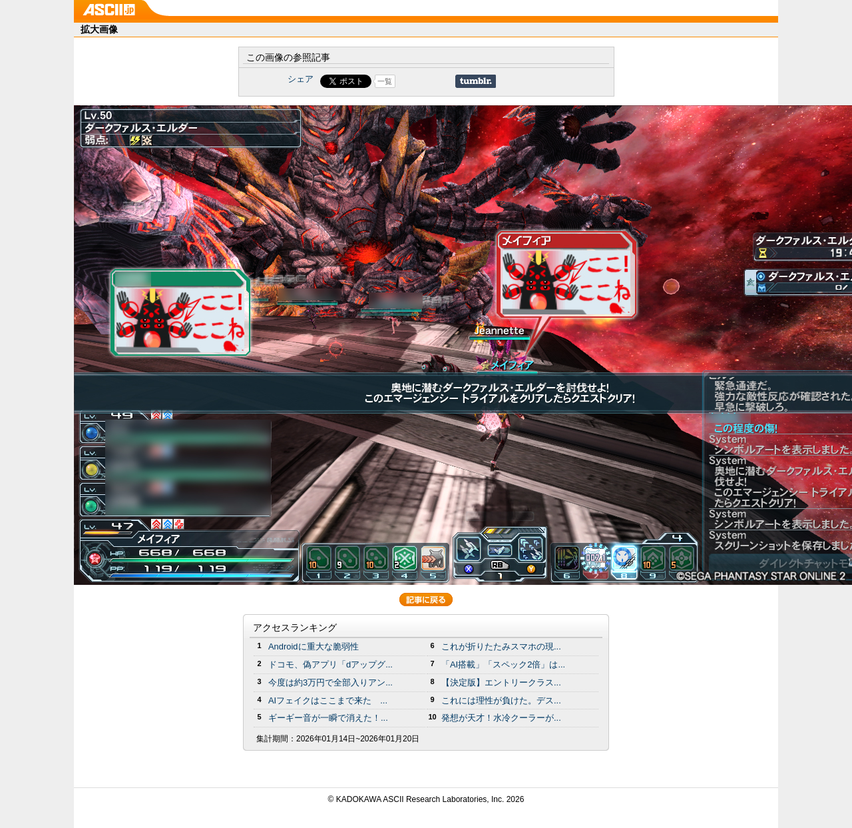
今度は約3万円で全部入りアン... (330, 682)
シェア (301, 79)
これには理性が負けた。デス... (501, 700)
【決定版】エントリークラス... (501, 682)
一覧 (384, 81)
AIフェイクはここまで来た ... (327, 700)
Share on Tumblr (475, 81)
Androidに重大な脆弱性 (313, 646)
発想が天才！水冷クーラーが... (501, 718)
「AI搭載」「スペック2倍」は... (503, 664)
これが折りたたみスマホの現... (501, 646)
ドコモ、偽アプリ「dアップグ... (330, 664)
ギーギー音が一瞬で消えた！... (328, 718)
